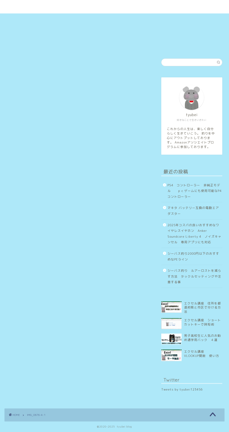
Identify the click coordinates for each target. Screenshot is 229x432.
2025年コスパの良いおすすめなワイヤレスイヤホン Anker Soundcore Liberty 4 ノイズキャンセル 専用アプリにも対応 (194, 233)
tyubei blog (114, 2)
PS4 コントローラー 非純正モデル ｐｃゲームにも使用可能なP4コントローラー (195, 191)
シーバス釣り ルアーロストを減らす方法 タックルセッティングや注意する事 (194, 276)
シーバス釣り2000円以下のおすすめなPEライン (193, 256)
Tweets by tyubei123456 (182, 389)
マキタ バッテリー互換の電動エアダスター (193, 211)
